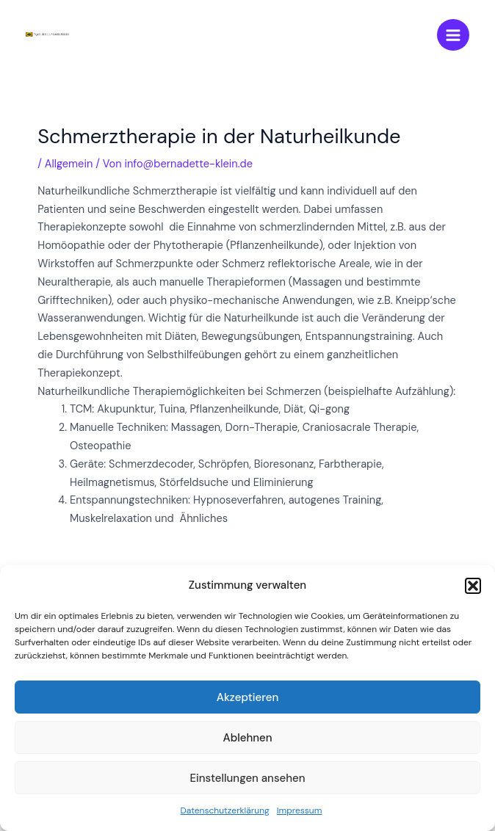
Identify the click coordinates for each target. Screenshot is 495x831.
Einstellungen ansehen (247, 778)
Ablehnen (247, 737)
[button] (473, 585)
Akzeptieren (248, 697)
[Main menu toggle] (453, 35)
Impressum (299, 810)
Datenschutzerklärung (225, 810)
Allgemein (69, 164)
